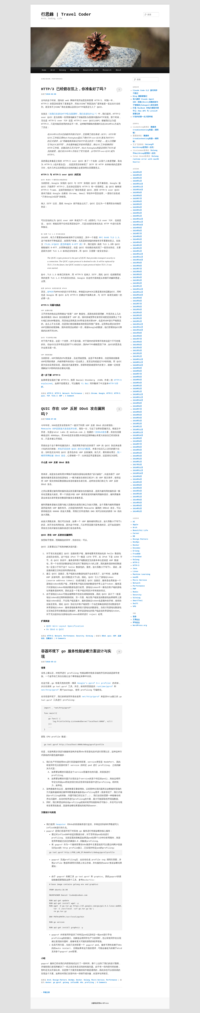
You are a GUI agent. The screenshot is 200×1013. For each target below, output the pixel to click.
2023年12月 (138, 254)
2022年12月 (138, 289)
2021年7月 (137, 339)
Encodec (136, 548)
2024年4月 (137, 242)
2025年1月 (137, 216)
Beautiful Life (90, 70)
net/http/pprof (50, 690)
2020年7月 (137, 374)
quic (43, 396)
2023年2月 (137, 283)
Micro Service (98, 980)
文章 (136, 620)
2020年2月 (137, 389)
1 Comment (119, 90)
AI (134, 522)
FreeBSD (136, 554)
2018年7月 (137, 444)
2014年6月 (137, 500)
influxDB (74, 983)
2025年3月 (137, 210)
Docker (79, 980)
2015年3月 (137, 494)
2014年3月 (137, 509)
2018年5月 (137, 450)
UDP (60, 396)
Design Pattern (60, 980)
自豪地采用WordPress (100, 1003)
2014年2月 (137, 511)
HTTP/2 (50, 393)
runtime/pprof (105, 686)
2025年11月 (138, 187)
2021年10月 (138, 330)
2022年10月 (138, 295)
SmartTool (137, 601)
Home (44, 70)
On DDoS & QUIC (55, 629)
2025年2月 (137, 213)
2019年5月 (137, 415)
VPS (134, 606)
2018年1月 (137, 462)
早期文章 (45, 992)
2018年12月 (138, 430)
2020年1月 (137, 392)
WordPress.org (140, 625)
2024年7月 (137, 234)
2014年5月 (137, 503)
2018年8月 (137, 441)
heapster (61, 824)
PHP (134, 589)
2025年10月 (138, 190)
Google (102, 393)
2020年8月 (137, 371)
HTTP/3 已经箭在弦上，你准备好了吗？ (74, 89)
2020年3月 (137, 386)
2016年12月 (138, 468)
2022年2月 (137, 318)
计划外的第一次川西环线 (143, 117)
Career (136, 533)
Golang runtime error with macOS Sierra (146, 159)
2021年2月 (137, 353)
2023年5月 (137, 275)
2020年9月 (137, 368)
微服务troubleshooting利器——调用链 (145, 130)
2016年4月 (137, 479)
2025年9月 (137, 193)
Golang (62, 70)
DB (134, 536)
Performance (76, 393)
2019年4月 (137, 418)
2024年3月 (137, 245)
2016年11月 (138, 470)
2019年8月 (137, 406)
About (118, 70)
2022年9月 (137, 298)
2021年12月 (138, 324)
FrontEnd (137, 557)
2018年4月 (137, 453)
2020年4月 (137, 383)
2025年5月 (137, 204)
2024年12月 (138, 219)
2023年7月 (137, 269)
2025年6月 (137, 201)
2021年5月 (137, 345)
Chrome (94, 393)
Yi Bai (85, 384)
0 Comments (119, 410)
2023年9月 (137, 263)
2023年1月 (137, 286)
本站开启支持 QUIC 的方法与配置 (74, 449)
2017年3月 (137, 465)
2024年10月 (138, 225)
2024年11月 (138, 222)
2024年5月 (137, 239)
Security (74, 70)
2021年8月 (137, 336)
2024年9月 (137, 228)
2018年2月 (137, 459)
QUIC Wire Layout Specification (65, 626)
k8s (81, 983)
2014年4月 (137, 506)
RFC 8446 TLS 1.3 (109, 237)
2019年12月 (138, 394)
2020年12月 (138, 359)
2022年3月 (137, 316)
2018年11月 (138, 433)
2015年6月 (137, 488)
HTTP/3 (58, 393)
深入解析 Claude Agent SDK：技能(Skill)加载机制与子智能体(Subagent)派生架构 (145, 102)
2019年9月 (137, 403)
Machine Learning (141, 574)
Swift (135, 604)
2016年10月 (138, 473)
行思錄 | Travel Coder (66, 14)
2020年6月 (137, 377)
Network (65, 393)
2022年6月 (137, 307)
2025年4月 (137, 207)
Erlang (136, 551)
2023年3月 (137, 280)
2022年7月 (137, 304)
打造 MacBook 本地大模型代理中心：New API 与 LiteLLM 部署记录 (146, 111)
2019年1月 (137, 427)
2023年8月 (137, 266)
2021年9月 (137, 333)
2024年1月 (137, 251)
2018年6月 (137, 447)
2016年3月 (137, 482)
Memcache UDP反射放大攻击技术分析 (59, 429)
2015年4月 (137, 491)
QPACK (50, 292)
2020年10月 (138, 365)
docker (48, 983)
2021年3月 (137, 351)
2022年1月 (137, 321)
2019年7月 (137, 409)
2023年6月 (137, 272)
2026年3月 (137, 175)
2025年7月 (137, 199)
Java (135, 568)
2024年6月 (137, 236)
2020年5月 (137, 380)
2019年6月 (137, 412)
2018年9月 (137, 438)
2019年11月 (138, 397)
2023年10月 (138, 260)
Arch (53, 70)
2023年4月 (137, 277)
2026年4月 (137, 172)
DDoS (104, 636)
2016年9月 (137, 476)
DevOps (71, 980)
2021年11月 (138, 327)
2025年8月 (137, 196)
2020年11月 (138, 362)
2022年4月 (137, 313)
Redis (135, 592)
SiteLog (89, 636)
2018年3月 (137, 456)
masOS (135, 577)
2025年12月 (138, 184)
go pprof (57, 983)
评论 (136, 622)
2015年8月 (137, 485)
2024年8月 (137, 231)
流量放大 (49, 638)
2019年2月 (137, 424)
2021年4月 (137, 348)
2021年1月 (137, 356)
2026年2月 (137, 178)
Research (107, 70)
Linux (135, 571)
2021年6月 (137, 342)
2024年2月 (137, 248)
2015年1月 (137, 497)
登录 (134, 617)
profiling (89, 983)
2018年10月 (138, 435)
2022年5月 (137, 310)
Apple (135, 525)
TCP (48, 396)
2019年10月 (138, 400)
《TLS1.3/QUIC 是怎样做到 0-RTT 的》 (63, 244)
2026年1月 (137, 181)
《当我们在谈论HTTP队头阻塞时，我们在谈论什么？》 (72, 114)
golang (66, 983)
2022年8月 (137, 301)
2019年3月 (137, 421)
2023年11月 (138, 257)
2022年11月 (138, 292)
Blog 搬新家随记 (140, 96)
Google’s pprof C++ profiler (94, 683)
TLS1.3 (54, 396)
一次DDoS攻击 (100, 432)
